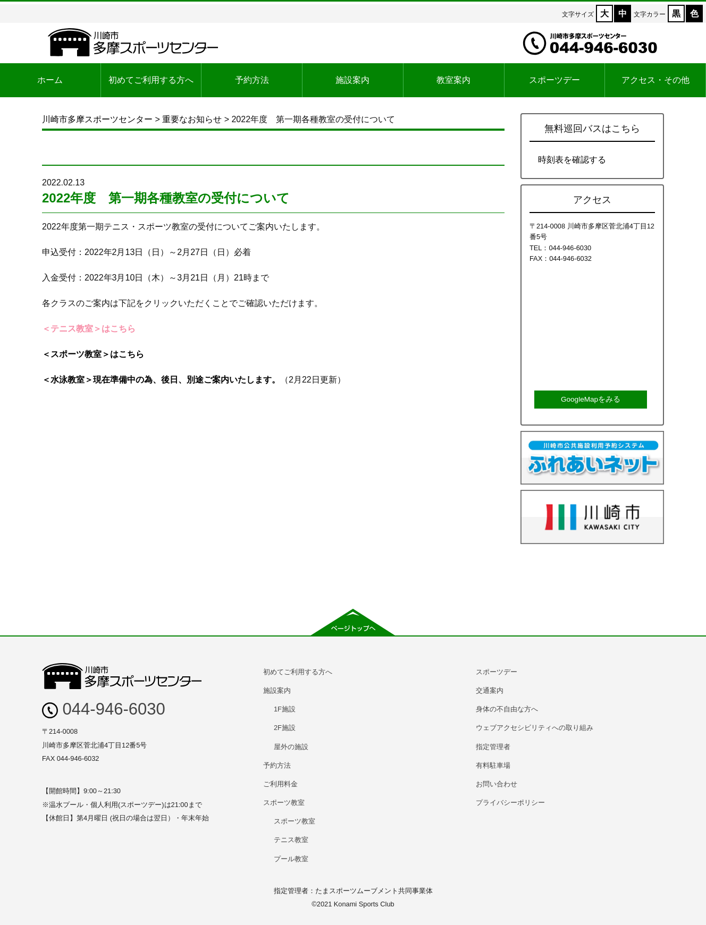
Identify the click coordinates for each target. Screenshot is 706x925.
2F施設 (285, 728)
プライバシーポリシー (510, 803)
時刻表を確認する (572, 159)
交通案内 (489, 690)
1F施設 (285, 709)
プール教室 (291, 859)
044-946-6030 (103, 709)
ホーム (50, 79)
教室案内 (453, 79)
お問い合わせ (496, 784)
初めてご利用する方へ (151, 79)
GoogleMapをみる (590, 399)
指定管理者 (493, 747)
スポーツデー (554, 79)
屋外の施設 (291, 747)
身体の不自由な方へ (507, 709)
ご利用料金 (280, 784)
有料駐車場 (493, 765)
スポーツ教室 (284, 803)
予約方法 (252, 79)
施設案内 (352, 79)
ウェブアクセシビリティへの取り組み (534, 728)
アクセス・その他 (655, 79)
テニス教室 (291, 840)
